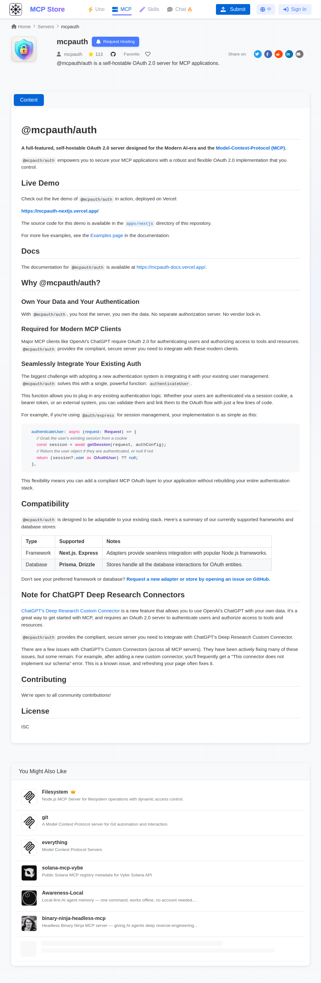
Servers (46, 26)
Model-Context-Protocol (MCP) (250, 148)
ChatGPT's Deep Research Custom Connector (70, 611)
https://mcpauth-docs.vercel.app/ (171, 267)
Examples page (106, 236)
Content (29, 100)
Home (21, 26)
